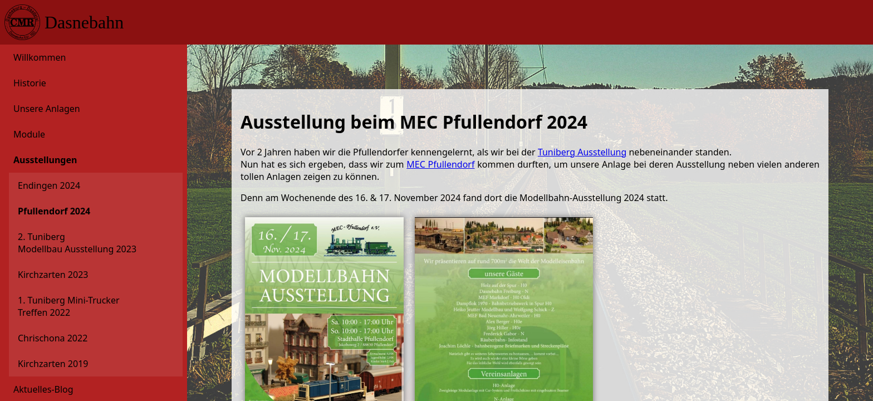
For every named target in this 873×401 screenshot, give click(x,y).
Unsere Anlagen (46, 108)
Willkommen (39, 57)
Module (29, 134)
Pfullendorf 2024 (54, 211)
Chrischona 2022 (52, 338)
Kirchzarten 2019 (53, 364)
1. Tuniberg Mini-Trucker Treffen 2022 (69, 306)
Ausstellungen (45, 160)
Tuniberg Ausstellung (582, 152)
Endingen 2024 (49, 185)
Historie (29, 83)
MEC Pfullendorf (440, 164)
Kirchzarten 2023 (53, 274)
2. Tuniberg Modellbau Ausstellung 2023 (77, 243)
